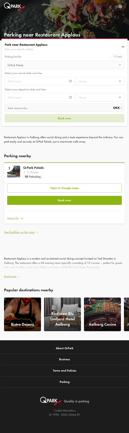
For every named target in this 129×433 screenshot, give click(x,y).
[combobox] (64, 65)
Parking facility (13, 56)
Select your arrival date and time (23, 73)
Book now (64, 200)
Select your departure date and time (25, 89)
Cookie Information (64, 410)
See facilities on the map (19, 232)
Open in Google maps (64, 188)
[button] (64, 46)
